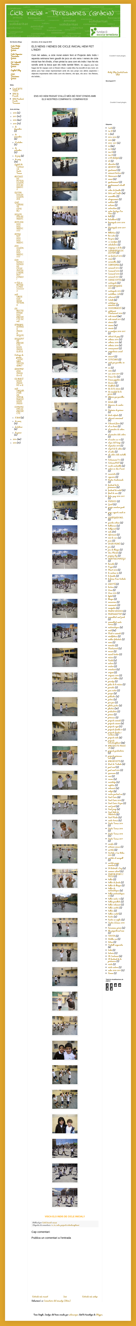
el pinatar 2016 (114, 445)
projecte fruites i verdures (114, 733)
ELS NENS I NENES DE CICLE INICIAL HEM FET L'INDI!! (19, 269)
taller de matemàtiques (113, 889)
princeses (111, 717)
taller (110, 879)
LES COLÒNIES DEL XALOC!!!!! (18, 251)
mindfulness (112, 636)
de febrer (18, 426)
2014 (15, 439)
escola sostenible (114, 465)
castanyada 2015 (114, 290)
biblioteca (112, 232)
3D (109, 161)
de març (18, 421)
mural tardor (113, 654)
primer (110, 714)
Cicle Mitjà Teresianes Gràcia (15, 48)
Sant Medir (113, 817)
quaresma (112, 773)
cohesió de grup (114, 336)
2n (55, 1225)
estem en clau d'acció (116, 468)
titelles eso (112, 938)
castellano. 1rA (114, 293)
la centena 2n (113, 572)
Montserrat (113, 648)
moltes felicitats (114, 639)
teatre (110, 916)
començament (113, 348)
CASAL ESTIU (114, 279)
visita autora (113, 967)
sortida (111, 849)
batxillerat (112, 219)
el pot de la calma (115, 448)
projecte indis (113, 737)
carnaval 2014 (113, 267)
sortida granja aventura (113, 864)
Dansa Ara (112, 376)
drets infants (113, 415)
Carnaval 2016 (114, 270)
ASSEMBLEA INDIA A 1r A (18, 372)
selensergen (73, 1314)
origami (111, 672)
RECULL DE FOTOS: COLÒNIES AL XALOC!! (19, 183)
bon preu (111, 238)
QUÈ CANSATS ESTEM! (18, 207)
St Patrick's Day (115, 868)
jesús (110, 540)
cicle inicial (112, 316)
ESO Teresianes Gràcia (15, 76)
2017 (15, 116)
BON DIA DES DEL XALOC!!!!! (18, 226)
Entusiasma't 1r (114, 459)
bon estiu (111, 235)
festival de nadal (115, 490)
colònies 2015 (113, 342)
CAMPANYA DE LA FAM (116, 251)
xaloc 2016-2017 (114, 970)
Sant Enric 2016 (114, 800)
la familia (112, 575)
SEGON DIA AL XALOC (18, 216)
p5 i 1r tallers (113, 678)
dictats (111, 401)
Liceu (110, 590)
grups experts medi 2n (116, 512)
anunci (110, 179)
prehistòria (112, 711)
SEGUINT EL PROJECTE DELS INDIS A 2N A (19, 345)
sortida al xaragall (115, 858)
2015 (15, 123)
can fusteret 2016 (115, 255)
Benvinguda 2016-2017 (117, 227)
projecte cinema (114, 723)
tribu (110, 950)
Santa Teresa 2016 (115, 833)
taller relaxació (114, 904)
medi (110, 630)
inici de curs (112, 537)
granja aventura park (116, 507)
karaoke (111, 563)
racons (110, 779)
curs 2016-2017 (114, 373)
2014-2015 (112, 137)
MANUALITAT (115, 614)
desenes (111, 382)
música (110, 657)
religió (110, 791)
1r (52, 1225)
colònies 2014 (113, 339)
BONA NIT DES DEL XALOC (18, 238)
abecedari (111, 164)
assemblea (112, 196)
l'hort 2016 (112, 569)
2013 (15, 442)
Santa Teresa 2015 (115, 828)
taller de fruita (114, 882)
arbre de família (114, 190)
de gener (18, 432)
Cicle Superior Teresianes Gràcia (16, 56)
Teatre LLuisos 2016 (116, 922)
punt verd (112, 767)
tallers (111, 910)
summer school (114, 871)
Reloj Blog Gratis (115, 72)
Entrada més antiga (90, 1296)
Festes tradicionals (115, 479)
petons (110, 699)
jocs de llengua (113, 549)
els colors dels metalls (117, 454)
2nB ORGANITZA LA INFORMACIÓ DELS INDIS (19, 396)
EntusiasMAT (114, 462)
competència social (115, 351)
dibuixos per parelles (116, 396)
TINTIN (111, 935)
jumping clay (112, 555)
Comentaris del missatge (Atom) (57, 1300)
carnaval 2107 (113, 276)
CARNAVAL (113, 264)
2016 (15, 119)
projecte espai (113, 726)
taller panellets (114, 901)
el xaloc (111, 451)
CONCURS (113, 359)
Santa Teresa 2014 (115, 823)
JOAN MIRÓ (114, 543)
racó (109, 776)
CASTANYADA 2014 (115, 287)
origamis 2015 (113, 675)
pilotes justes (113, 705)
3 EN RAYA (113, 157)
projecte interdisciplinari (70, 1225)
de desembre (18, 127)
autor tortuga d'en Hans (115, 212)
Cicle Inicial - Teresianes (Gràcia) (62, 13)
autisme (111, 205)
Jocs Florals (113, 552)
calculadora (112, 244)
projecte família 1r (115, 729)
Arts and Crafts (114, 193)
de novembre (18, 135)
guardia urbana (114, 522)
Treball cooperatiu (115, 944)
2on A (110, 152)
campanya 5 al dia (115, 247)
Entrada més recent (40, 1296)
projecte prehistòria (116, 750)
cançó (110, 258)
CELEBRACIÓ (115, 308)
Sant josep (112, 809)
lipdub (110, 596)
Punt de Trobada (115, 764)
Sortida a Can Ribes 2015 (116, 854)
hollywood (112, 528)
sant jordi (112, 806)
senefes (111, 843)
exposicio (111, 476)
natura (110, 663)
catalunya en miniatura (113, 304)
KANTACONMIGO (117, 558)
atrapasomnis (113, 199)
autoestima (112, 208)
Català (110, 299)
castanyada (112, 282)
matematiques (113, 627)
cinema (110, 325)
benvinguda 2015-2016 (116, 222)
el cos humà (112, 426)
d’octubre (18, 142)
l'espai (110, 566)
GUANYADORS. (115, 517)
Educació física (114, 423)
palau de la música (115, 684)
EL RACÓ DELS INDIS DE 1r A (18, 382)
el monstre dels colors (117, 434)
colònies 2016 (113, 345)
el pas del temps (114, 442)
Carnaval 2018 (114, 273)
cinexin (110, 328)
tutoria (111, 953)
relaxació (111, 788)
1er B (110, 130)
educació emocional (115, 418)
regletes (111, 785)
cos (109, 367)
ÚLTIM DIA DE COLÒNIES (18, 196)
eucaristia (112, 473)
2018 (15, 112)
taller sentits (113, 907)
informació (112, 534)
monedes (111, 645)
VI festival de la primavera (115, 960)
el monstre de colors (116, 429)
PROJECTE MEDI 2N (117, 746)
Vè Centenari (113, 956)
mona (110, 642)
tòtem (110, 942)
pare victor (112, 690)
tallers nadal (113, 913)
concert (111, 356)
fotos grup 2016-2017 (116, 496)
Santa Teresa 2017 (115, 838)
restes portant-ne (115, 794)
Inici (65, 1296)
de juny (18, 155)
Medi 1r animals (114, 633)
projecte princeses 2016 (115, 757)
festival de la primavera (113, 486)
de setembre (18, 149)
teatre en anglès (114, 919)
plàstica (111, 708)
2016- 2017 (112, 142)
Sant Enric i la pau (115, 803)
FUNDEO (112, 501)
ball (109, 216)
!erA (110, 127)
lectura (111, 587)
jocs (109, 546)
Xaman (110, 973)
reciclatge (112, 782)
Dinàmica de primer (115, 410)
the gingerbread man (116, 930)
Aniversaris (112, 176)
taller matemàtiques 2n (116, 894)
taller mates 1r (114, 898)
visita (110, 964)
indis (58, 1225)
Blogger (99, 1314)
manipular (112, 608)
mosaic (110, 651)
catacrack (112, 297)
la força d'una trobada (117, 578)
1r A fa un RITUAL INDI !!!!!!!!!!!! (19, 287)
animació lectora (114, 173)
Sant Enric (112, 797)
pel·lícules (111, 696)
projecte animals (114, 720)
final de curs (113, 493)
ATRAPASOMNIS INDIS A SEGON (19, 330)
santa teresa (113, 820)
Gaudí (110, 504)
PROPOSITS (114, 761)
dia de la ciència (114, 388)
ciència (110, 322)
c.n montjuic (112, 241)
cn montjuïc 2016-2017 (116, 331)
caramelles (112, 261)
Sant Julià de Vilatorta (113, 813)
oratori (111, 666)
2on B (110, 155)
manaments (112, 605)
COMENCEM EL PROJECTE (19, 410)
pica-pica (111, 702)
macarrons (112, 602)
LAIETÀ (112, 584)
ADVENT (112, 167)
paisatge (111, 681)
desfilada (111, 385)
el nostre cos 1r (114, 439)
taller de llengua (114, 885)
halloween (112, 525)
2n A (110, 149)
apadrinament (113, 182)
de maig (18, 159)
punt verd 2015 (114, 770)
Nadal (110, 660)
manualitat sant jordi (116, 617)
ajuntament (112, 170)
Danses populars (114, 379)
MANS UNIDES (115, 611)
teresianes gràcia (114, 927)
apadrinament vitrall (116, 185)
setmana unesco (114, 846)
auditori (111, 202)
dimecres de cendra (115, 404)
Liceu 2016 (112, 592)
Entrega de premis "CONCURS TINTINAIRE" (19, 360)
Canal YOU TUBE (17, 89)
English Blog (16, 70)
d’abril (18, 417)
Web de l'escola (15, 94)
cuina (110, 370)
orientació (112, 669)
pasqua (110, 693)
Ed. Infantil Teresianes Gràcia (16, 64)
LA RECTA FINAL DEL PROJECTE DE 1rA (19, 315)
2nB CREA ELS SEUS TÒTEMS (19, 300)
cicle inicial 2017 (114, 319)
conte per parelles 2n (116, 362)
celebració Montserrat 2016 (115, 312)
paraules (111, 687)
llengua (111, 599)
